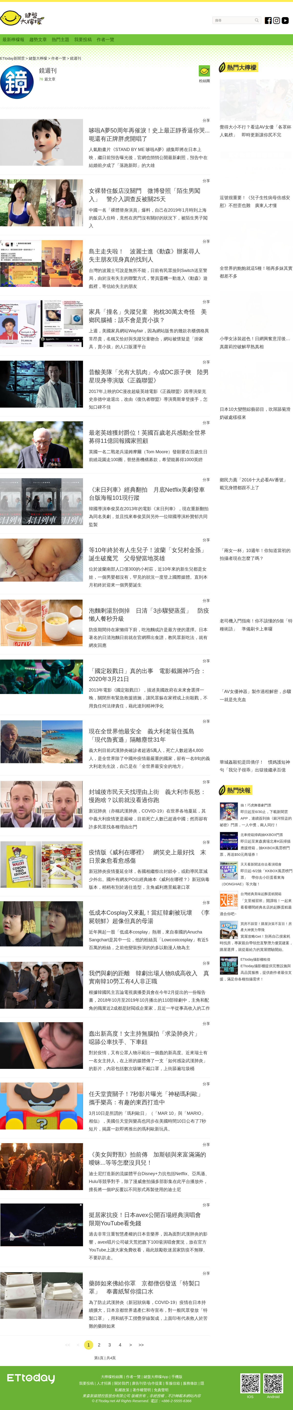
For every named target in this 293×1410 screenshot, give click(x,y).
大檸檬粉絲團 (112, 1377)
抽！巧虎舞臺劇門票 (256, 805)
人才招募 (104, 1383)
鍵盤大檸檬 (22, 18)
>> (141, 1345)
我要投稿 (83, 39)
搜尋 (257, 20)
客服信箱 (172, 1383)
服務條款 (190, 1383)
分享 (206, 120)
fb (268, 20)
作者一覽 (105, 39)
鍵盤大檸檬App (156, 1377)
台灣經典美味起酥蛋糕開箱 (261, 894)
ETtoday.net (105, 1401)
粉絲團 (204, 71)
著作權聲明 (142, 1390)
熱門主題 (60, 39)
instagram (276, 20)
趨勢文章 (38, 39)
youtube (285, 20)
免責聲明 (161, 1390)
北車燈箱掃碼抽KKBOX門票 (262, 835)
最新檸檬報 (13, 39)
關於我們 (121, 1383)
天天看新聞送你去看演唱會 (261, 864)
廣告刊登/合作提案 (147, 1383)
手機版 (176, 1377)
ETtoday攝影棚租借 (255, 959)
